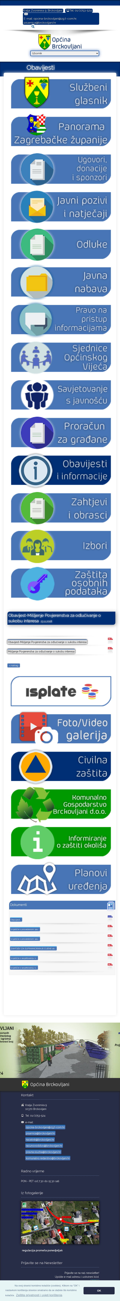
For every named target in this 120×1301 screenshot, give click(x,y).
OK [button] (99, 1290)
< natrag (13, 665)
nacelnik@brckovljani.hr (40, 1139)
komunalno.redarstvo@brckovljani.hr (48, 1158)
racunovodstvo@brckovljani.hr (44, 1145)
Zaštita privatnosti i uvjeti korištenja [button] (39, 1295)
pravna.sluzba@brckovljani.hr (43, 1152)
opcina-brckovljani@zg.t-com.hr (54, 18)
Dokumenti (18, 905)
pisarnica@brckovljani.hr (40, 22)
